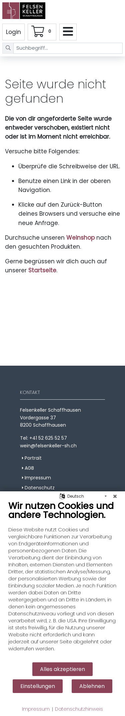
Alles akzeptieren (62, 669)
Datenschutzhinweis (79, 709)
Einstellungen (37, 686)
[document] (62, 581)
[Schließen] (115, 496)
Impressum (36, 709)
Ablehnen (92, 686)
